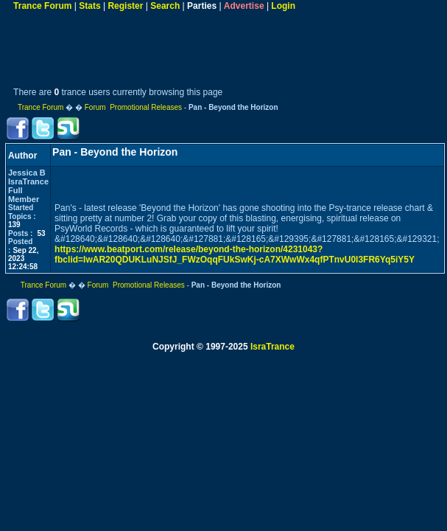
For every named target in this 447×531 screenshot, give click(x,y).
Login (283, 6)
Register (125, 6)
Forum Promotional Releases (133, 107)
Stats (89, 6)
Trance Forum (42, 6)
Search (165, 6)
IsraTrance (272, 346)
